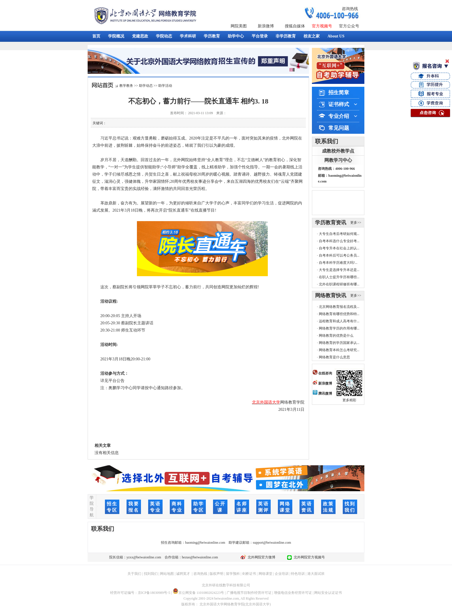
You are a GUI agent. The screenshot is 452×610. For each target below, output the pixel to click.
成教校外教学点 (338, 150)
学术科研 (188, 36)
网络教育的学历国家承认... (339, 343)
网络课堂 (265, 574)
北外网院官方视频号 (308, 557)
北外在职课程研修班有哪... (339, 284)
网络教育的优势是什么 (336, 336)
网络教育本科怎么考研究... (339, 350)
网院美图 (239, 26)
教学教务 (126, 86)
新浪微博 (266, 26)
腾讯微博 (322, 393)
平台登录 (260, 36)
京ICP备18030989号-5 (154, 593)
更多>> (355, 223)
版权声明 (216, 574)
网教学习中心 (338, 160)
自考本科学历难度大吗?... (338, 263)
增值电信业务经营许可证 (293, 593)
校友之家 (312, 36)
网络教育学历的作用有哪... (339, 328)
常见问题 (338, 128)
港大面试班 (316, 574)
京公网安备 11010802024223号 (198, 593)
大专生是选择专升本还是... (339, 270)
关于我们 (134, 574)
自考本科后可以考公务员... (339, 255)
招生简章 (338, 92)
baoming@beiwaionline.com (205, 543)
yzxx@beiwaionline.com (144, 557)
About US (335, 36)
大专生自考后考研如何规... (339, 234)
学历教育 (212, 36)
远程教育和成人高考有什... (339, 321)
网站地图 (167, 574)
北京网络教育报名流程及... (339, 307)
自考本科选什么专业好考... (339, 241)
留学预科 (233, 574)
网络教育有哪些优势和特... (339, 314)
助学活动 (165, 86)
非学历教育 (286, 36)
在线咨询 (322, 373)
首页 (96, 36)
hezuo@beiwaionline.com (200, 557)
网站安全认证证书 (328, 593)
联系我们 (326, 141)
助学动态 (146, 86)
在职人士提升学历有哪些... (339, 277)
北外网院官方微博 (260, 557)
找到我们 (151, 574)
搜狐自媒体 (295, 26)
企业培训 (282, 574)
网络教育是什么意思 (334, 357)
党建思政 (140, 36)
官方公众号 (349, 26)
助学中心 (236, 36)
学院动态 (164, 36)
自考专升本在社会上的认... (339, 248)
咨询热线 (350, 9)
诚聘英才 (183, 574)
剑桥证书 (249, 574)
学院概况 (116, 36)
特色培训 (298, 574)
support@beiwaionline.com (272, 543)
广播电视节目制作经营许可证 (249, 593)
